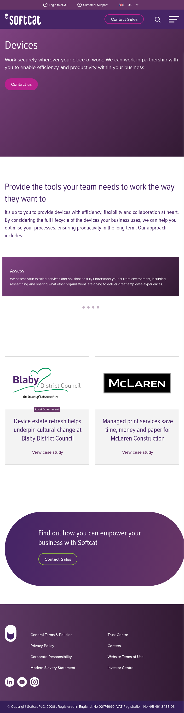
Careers (114, 645)
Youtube (22, 682)
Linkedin (9, 682)
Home (23, 19)
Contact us (21, 84)
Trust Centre (118, 634)
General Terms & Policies (51, 634)
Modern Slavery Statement (52, 667)
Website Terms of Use (126, 656)
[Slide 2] (91, 307)
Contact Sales (124, 19)
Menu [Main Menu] (174, 19)
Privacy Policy (42, 645)
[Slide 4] (100, 307)
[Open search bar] (158, 19)
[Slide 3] (95, 307)
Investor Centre (120, 667)
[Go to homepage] (11, 647)
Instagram (34, 682)
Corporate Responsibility (51, 656)
